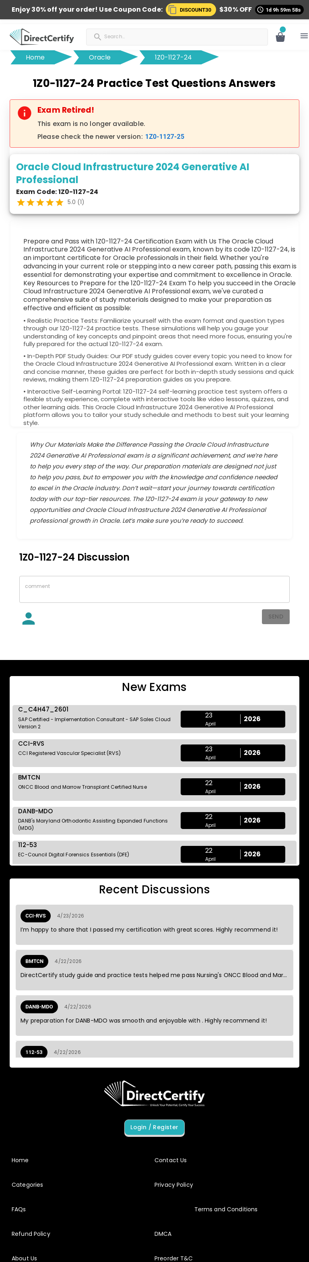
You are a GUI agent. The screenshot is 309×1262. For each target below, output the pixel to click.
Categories (27, 1185)
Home (35, 57)
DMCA (163, 1234)
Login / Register (154, 1127)
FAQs (19, 1209)
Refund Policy (31, 1234)
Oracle (100, 57)
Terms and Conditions (226, 1209)
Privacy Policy (173, 1185)
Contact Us (170, 1160)
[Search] (144, 36)
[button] (192, 9)
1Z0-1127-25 (164, 136)
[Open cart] (280, 37)
